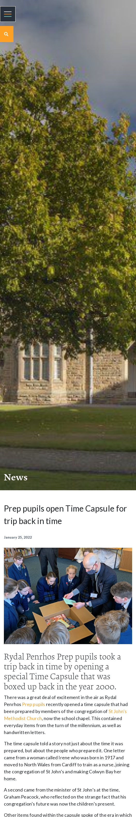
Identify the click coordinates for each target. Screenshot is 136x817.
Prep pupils (33, 704)
